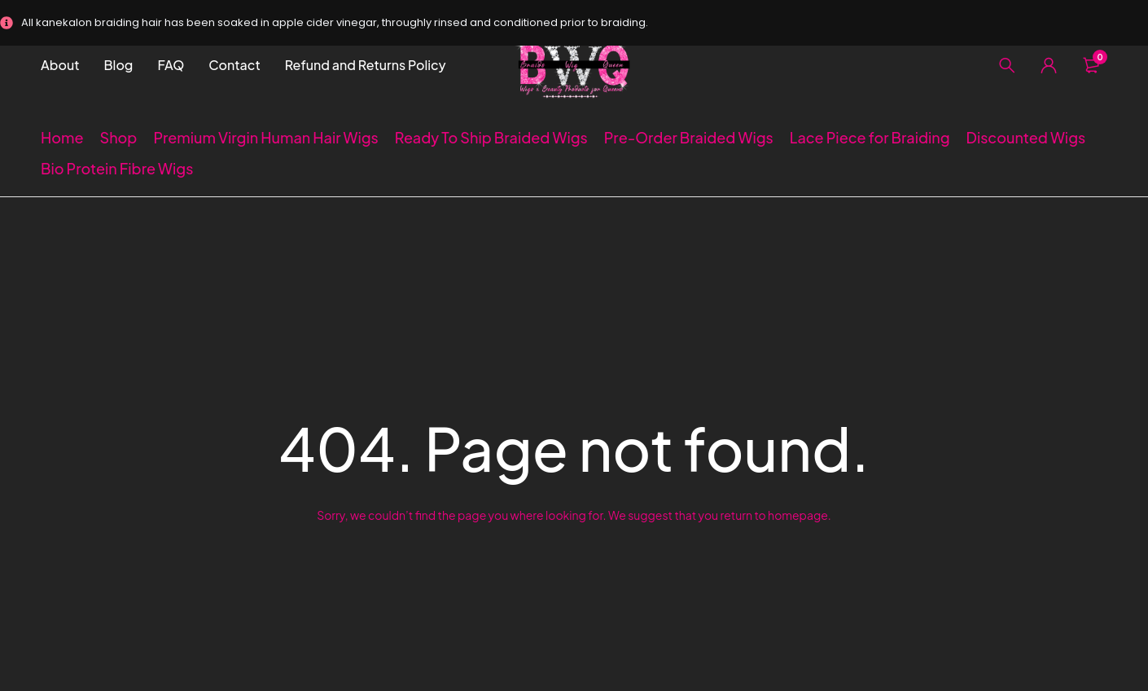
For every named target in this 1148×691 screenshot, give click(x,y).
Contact (234, 64)
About (60, 64)
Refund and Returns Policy (365, 64)
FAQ (170, 64)
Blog (119, 64)
